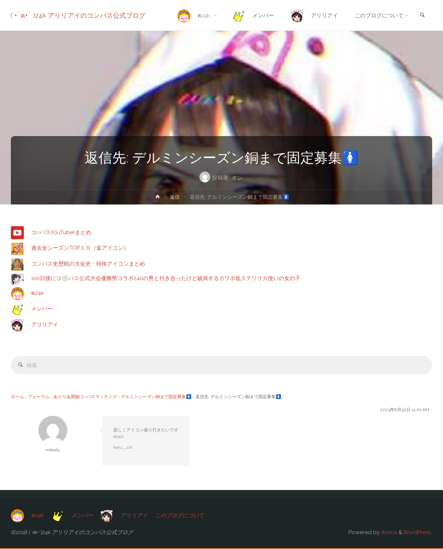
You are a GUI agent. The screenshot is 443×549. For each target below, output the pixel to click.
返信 (175, 197)
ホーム (17, 397)
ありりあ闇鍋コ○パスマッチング (85, 397)
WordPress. (417, 533)
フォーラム (39, 397)
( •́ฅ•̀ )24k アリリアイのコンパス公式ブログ (78, 15)
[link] (421, 15)
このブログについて (181, 515)
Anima (388, 533)
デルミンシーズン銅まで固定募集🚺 (156, 397)
